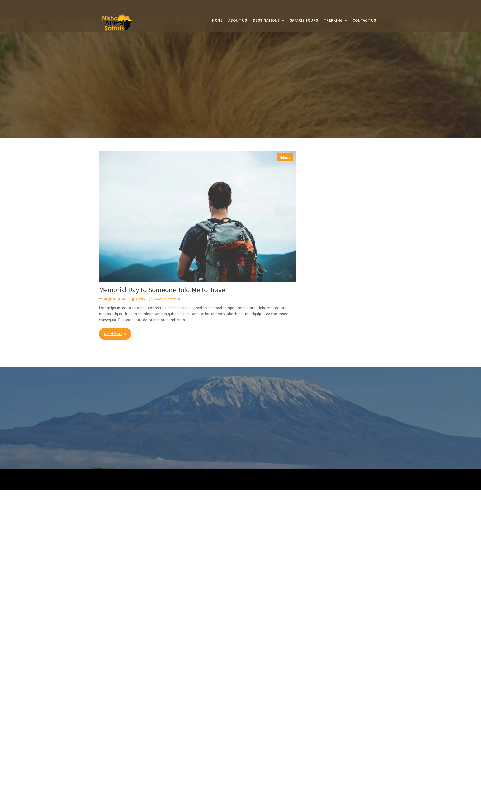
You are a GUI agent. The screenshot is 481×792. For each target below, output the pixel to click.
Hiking (285, 157)
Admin (140, 299)
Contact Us (364, 20)
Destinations (266, 20)
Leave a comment (166, 299)
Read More (113, 333)
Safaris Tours (304, 20)
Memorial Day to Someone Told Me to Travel (163, 289)
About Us (237, 20)
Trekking (333, 20)
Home (217, 20)
